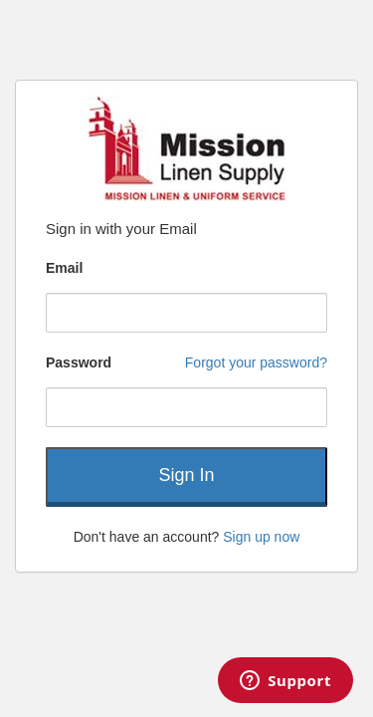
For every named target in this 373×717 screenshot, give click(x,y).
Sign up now (261, 537)
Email (64, 268)
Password (78, 362)
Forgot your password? (256, 362)
